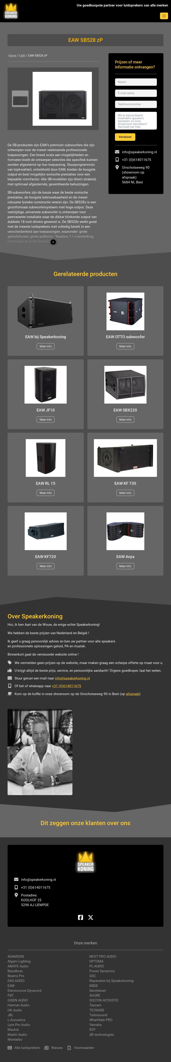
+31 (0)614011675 (136, 160)
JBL (10, 1015)
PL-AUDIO (96, 966)
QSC (92, 976)
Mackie (13, 1030)
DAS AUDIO (16, 981)
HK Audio (15, 1010)
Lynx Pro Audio (19, 1025)
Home (12, 55)
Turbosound (98, 1015)
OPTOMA (96, 961)
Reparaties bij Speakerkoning (111, 981)
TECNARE (96, 1010)
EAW (22, 55)
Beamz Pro (16, 976)
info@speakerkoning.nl (139, 152)
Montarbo (15, 1039)
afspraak (132, 694)
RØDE (93, 986)
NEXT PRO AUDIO (102, 956)
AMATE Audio (18, 966)
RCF (92, 1030)
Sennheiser (97, 991)
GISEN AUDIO (18, 1000)
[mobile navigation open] (164, 16)
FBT (11, 995)
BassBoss (15, 971)
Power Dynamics (102, 971)
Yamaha (95, 1025)
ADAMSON (16, 956)
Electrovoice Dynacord (24, 991)
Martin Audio (17, 1035)
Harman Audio (18, 1005)
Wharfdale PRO (100, 1020)
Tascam (95, 1005)
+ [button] (53, 242)
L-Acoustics (16, 1020)
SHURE (94, 995)
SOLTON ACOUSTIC (104, 1000)
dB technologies (101, 1035)
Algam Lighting (19, 961)
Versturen (125, 137)
